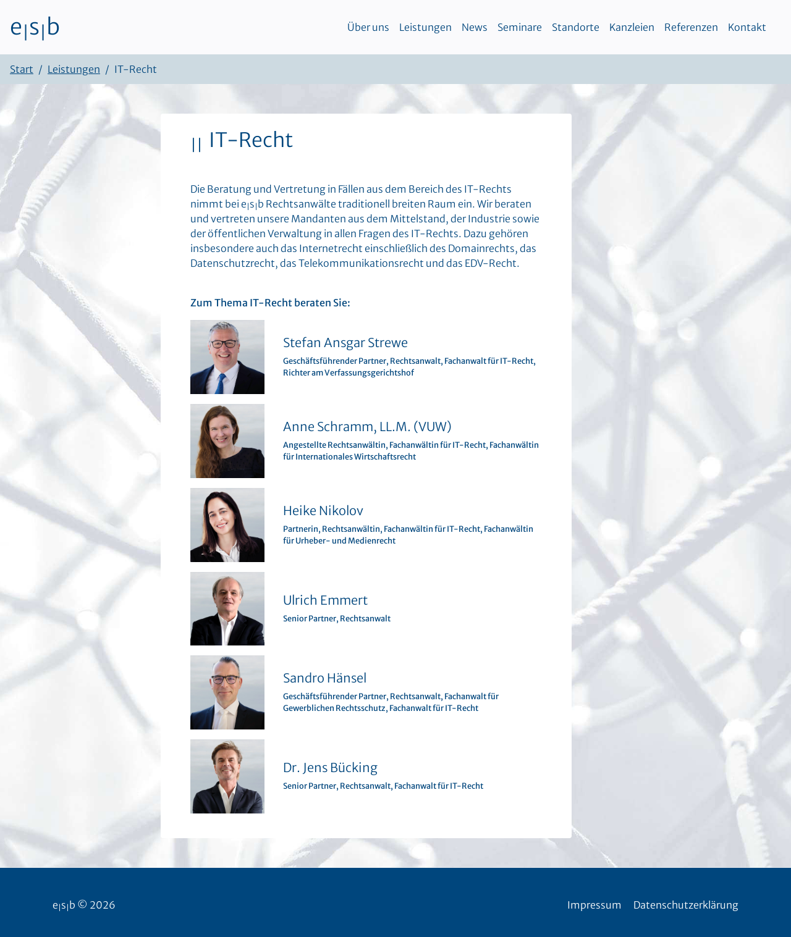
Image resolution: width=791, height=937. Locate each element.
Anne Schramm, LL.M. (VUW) (367, 426)
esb (35, 27)
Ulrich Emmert (325, 600)
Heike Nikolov (323, 510)
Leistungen (425, 27)
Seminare (519, 27)
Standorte (575, 27)
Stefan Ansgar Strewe (345, 342)
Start (21, 69)
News (475, 27)
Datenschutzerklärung (685, 905)
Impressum (594, 905)
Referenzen (691, 27)
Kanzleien (631, 27)
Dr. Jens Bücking (330, 767)
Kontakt (747, 27)
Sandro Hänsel (324, 678)
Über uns (368, 27)
